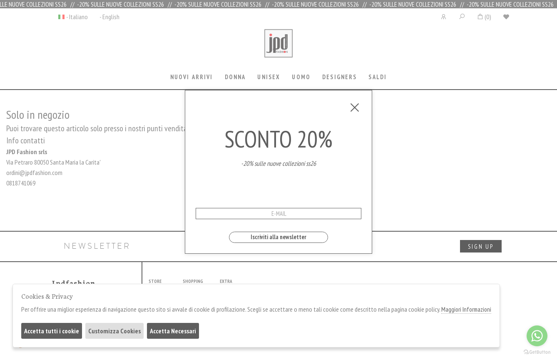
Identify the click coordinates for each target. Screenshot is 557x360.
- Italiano (77, 16)
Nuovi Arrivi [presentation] (191, 77)
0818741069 (20, 183)
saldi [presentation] (377, 77)
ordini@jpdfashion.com (34, 172)
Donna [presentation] (235, 77)
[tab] (191, 77)
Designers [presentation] (339, 77)
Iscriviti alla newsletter (278, 237)
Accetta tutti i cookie (51, 331)
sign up (481, 246)
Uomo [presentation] (301, 77)
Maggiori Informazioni (466, 309)
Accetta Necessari (173, 331)
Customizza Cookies (114, 331)
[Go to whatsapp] (537, 335)
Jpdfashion (278, 49)
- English (109, 16)
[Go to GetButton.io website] (537, 351)
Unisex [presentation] (268, 77)
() (484, 16)
